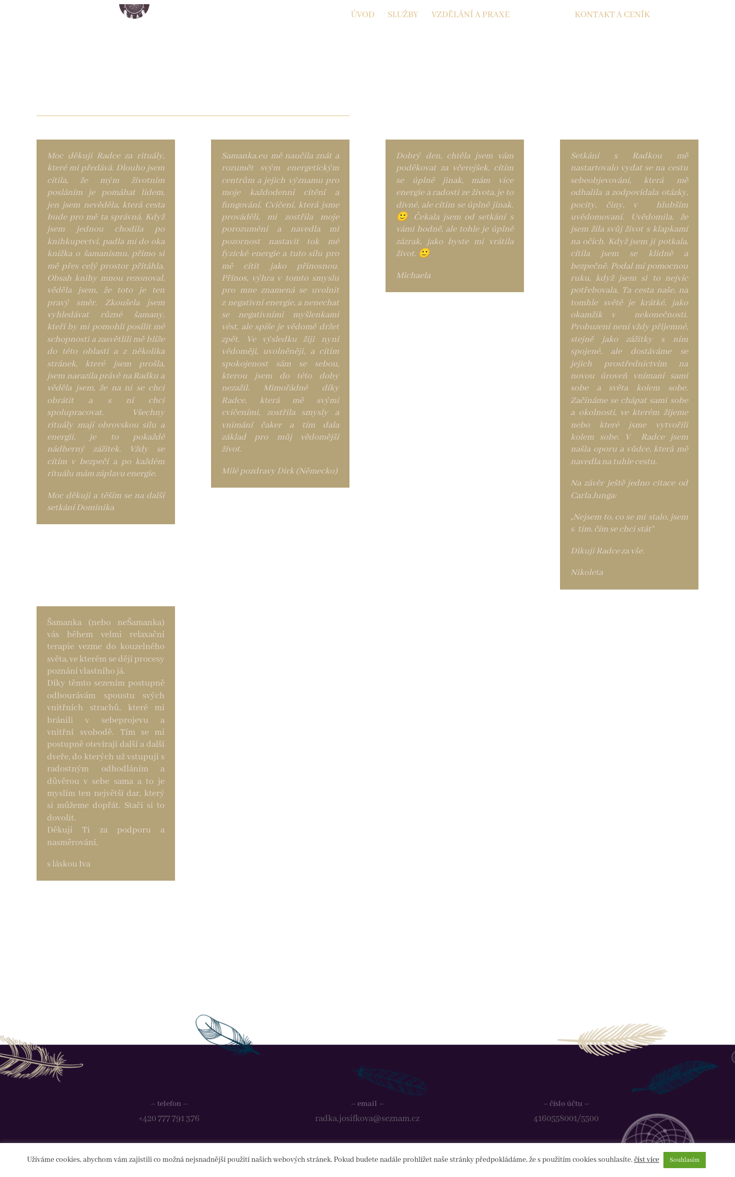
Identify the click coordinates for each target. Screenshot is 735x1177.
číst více (646, 1159)
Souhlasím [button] (684, 1160)
